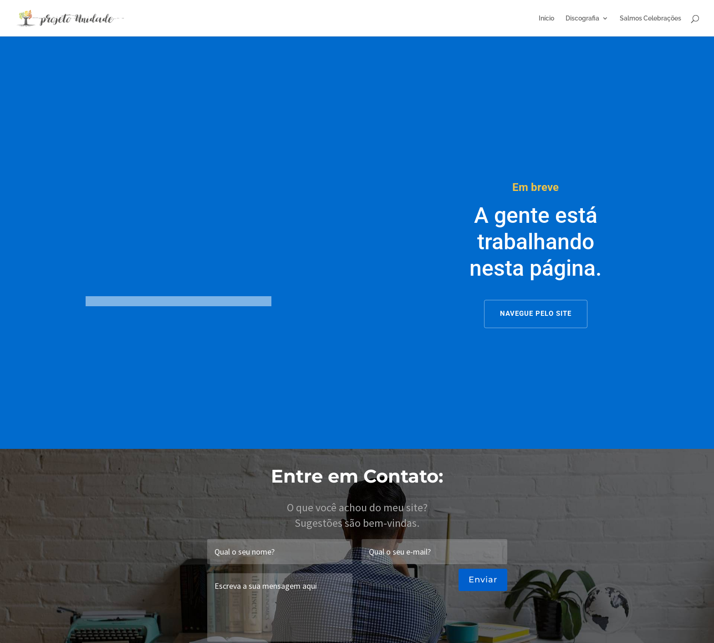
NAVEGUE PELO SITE (535, 313)
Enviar (483, 580)
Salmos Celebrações (650, 18)
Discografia (582, 18)
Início (546, 18)
